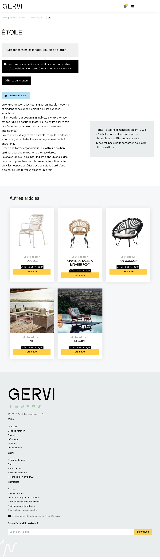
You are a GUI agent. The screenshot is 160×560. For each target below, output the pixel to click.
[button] (132, 6)
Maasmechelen (63, 68)
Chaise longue (36, 18)
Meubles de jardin (18, 18)
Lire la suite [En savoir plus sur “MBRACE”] (79, 352)
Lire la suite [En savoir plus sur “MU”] (32, 352)
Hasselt (45, 68)
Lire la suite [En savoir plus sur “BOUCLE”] (32, 272)
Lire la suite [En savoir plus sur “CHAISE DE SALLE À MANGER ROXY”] (79, 275)
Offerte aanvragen (16, 80)
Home (4, 18)
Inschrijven (143, 534)
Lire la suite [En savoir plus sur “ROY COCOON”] (128, 272)
